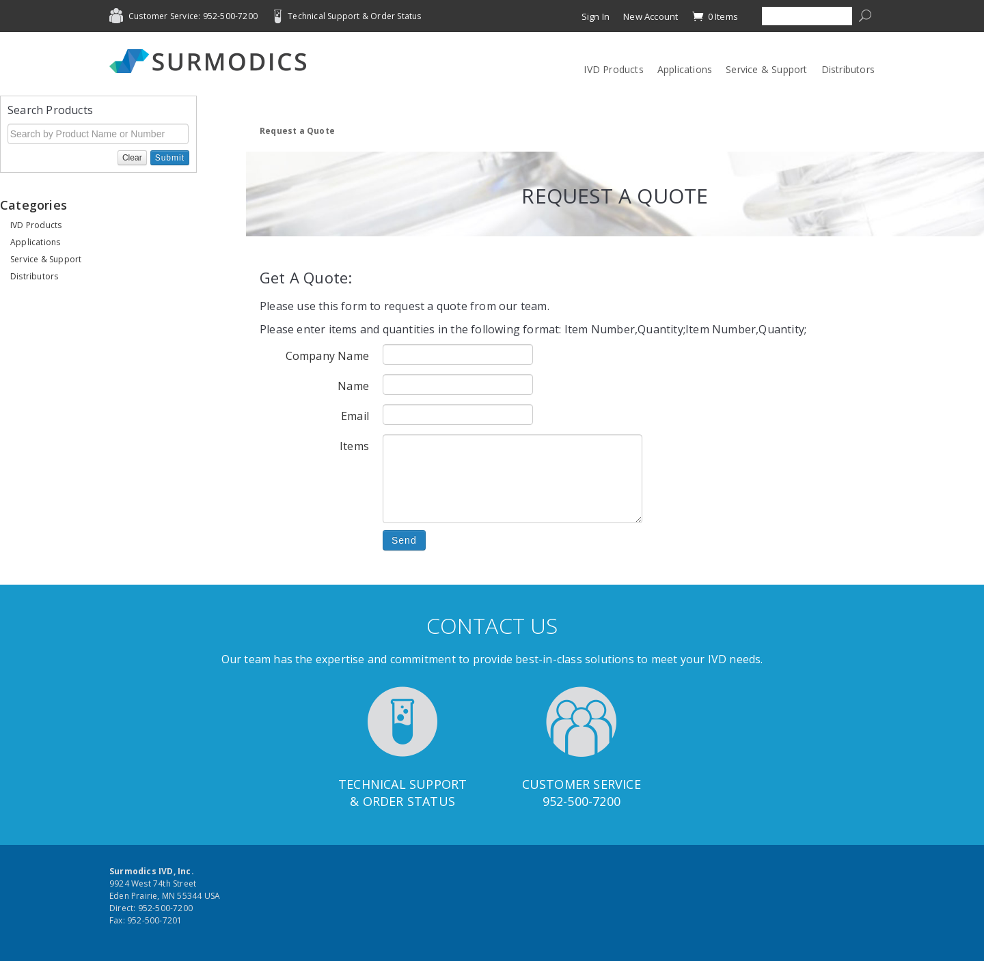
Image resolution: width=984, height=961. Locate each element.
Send (404, 540)
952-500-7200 (581, 801)
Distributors (848, 69)
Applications (684, 69)
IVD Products (613, 69)
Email (355, 415)
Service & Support (766, 69)
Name (353, 385)
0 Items (715, 16)
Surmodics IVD (211, 61)
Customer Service (581, 784)
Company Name (327, 355)
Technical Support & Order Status (354, 16)
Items (354, 446)
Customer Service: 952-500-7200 (193, 16)
